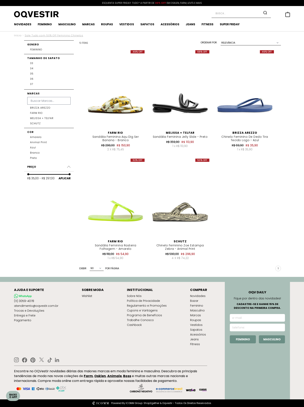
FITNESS (207, 24)
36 (31, 79)
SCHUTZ (35, 123)
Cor (30, 132)
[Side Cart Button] (287, 14)
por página (112, 268)
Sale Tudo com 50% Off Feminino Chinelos (54, 35)
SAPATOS (147, 24)
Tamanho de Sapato (43, 58)
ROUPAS (107, 24)
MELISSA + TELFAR (42, 118)
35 (31, 73)
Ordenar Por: (209, 42)
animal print (38, 142)
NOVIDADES (22, 24)
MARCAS (88, 24)
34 (31, 68)
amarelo (36, 137)
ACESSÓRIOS (170, 24)
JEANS (190, 24)
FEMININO (45, 24)
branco (35, 152)
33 (31, 63)
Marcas (33, 93)
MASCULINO (67, 24)
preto (33, 158)
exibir (82, 268)
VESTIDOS (126, 24)
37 (31, 84)
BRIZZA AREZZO (40, 107)
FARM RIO (36, 113)
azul (33, 147)
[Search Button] (265, 12)
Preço (49, 166)
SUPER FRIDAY (230, 24)
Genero (33, 44)
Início (18, 35)
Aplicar (65, 178)
